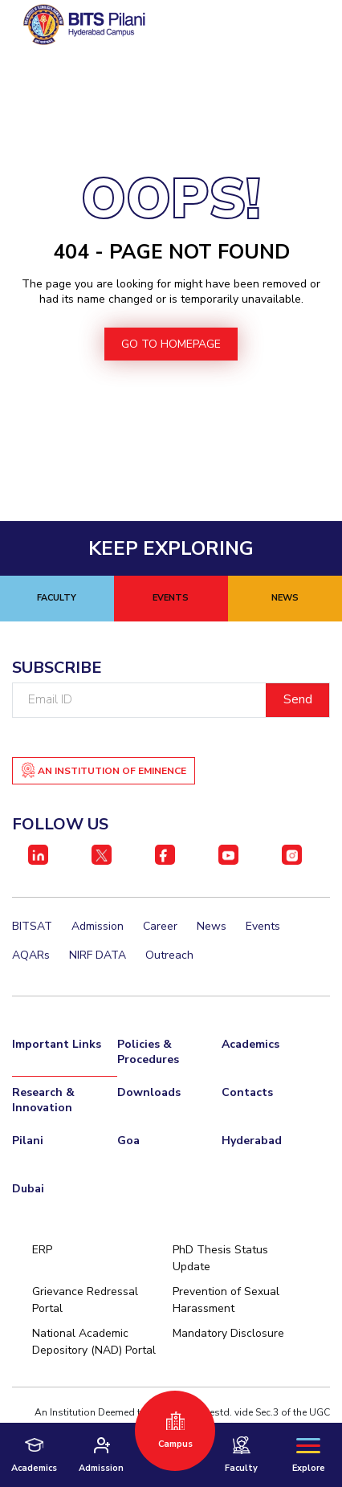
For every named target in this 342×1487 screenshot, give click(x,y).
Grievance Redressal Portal (85, 1300)
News (211, 926)
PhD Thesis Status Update (220, 1258)
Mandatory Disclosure (228, 1333)
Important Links (56, 1044)
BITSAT (32, 926)
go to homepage (171, 344)
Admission (97, 926)
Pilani (27, 1140)
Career (160, 926)
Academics (250, 1044)
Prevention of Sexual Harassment (226, 1300)
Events (263, 926)
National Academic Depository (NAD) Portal (94, 1342)
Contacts (247, 1092)
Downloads (149, 1092)
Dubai (28, 1188)
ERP (42, 1249)
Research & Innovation (43, 1100)
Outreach (169, 955)
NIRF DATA (97, 955)
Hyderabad (252, 1140)
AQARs (31, 955)
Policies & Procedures (148, 1052)
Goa (128, 1140)
